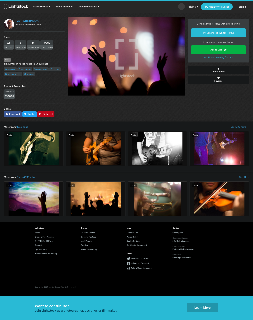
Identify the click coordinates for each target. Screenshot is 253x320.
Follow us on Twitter (140, 258)
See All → (244, 177)
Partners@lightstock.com (183, 249)
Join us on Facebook (140, 263)
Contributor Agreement (137, 245)
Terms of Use (132, 232)
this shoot (22, 127)
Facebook (12, 114)
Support (38, 245)
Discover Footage (88, 236)
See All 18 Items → (240, 127)
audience (10, 69)
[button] (41, 7)
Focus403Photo (26, 21)
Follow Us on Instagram (141, 268)
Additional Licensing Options (218, 57)
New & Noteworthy (89, 249)
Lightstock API (41, 249)
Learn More (202, 307)
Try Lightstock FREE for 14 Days (218, 33)
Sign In (243, 7)
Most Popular (86, 240)
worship (28, 74)
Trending (84, 245)
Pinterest (46, 114)
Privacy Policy (132, 236)
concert (55, 69)
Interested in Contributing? (46, 253)
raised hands (40, 69)
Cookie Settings (133, 240)
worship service (13, 74)
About (37, 232)
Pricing (192, 6)
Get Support (177, 232)
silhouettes (25, 69)
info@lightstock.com (181, 240)
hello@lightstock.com (181, 257)
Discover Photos (88, 232)
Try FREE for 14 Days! (217, 7)
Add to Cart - (218, 49)
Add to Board (218, 70)
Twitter (30, 114)
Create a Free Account (44, 236)
